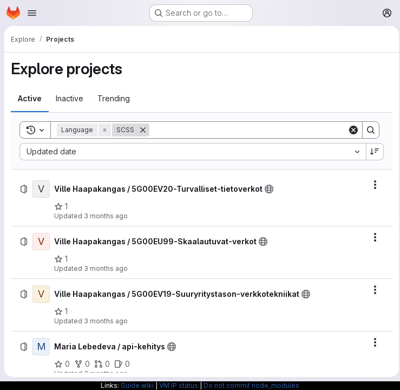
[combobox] (191, 151)
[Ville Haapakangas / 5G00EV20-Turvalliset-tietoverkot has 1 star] (61, 206)
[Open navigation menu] (32, 13)
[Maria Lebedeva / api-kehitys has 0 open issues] (122, 364)
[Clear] (350, 129)
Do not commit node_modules (251, 385)
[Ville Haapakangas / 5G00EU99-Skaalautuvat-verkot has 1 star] (61, 259)
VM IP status (178, 385)
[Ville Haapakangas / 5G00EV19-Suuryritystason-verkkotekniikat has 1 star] (61, 311)
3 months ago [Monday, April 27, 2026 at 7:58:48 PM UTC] (106, 216)
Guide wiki (137, 385)
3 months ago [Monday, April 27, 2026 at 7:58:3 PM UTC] (106, 268)
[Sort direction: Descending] (372, 151)
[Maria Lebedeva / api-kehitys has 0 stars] (62, 364)
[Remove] (142, 129)
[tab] (30, 98)
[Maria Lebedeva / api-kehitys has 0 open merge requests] (102, 364)
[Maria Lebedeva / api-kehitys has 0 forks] (82, 364)
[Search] (247, 129)
